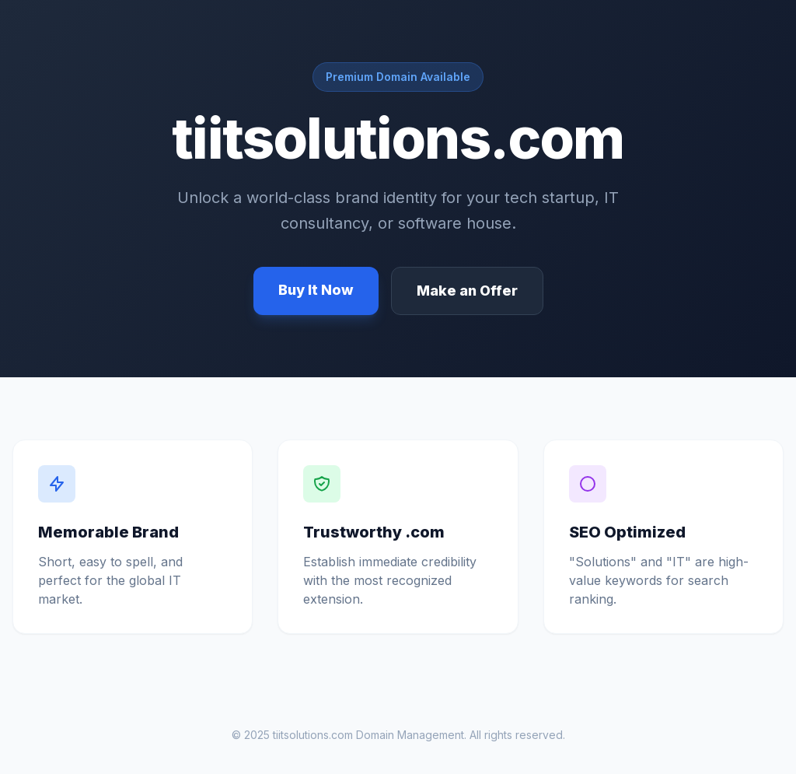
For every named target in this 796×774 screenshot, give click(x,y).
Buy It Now (316, 290)
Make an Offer (467, 290)
